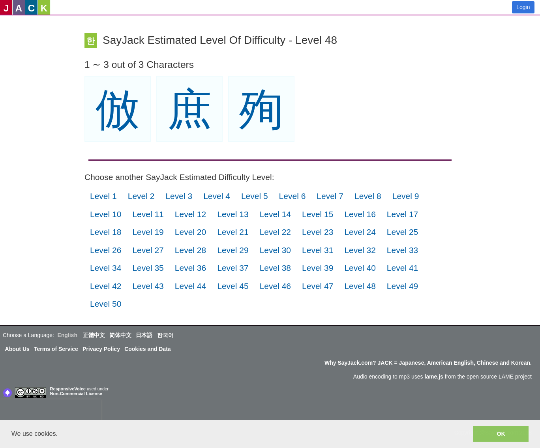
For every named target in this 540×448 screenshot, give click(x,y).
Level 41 (402, 267)
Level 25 (402, 231)
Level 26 (105, 250)
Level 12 (190, 214)
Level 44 (190, 286)
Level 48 (359, 286)
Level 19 (147, 231)
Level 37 (232, 267)
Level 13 (232, 214)
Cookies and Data (147, 349)
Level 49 (402, 286)
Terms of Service (56, 349)
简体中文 (120, 335)
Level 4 (216, 196)
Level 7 (330, 196)
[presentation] (50, 411)
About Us (17, 349)
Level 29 (232, 250)
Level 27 (147, 250)
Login (523, 7)
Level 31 (317, 250)
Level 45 (232, 286)
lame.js (433, 376)
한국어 (165, 335)
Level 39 (317, 267)
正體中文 (94, 335)
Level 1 (103, 196)
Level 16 (359, 214)
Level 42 (105, 286)
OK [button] (501, 434)
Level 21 (232, 231)
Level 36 (190, 267)
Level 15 (317, 214)
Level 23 (317, 231)
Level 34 (105, 267)
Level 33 (402, 250)
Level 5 (254, 196)
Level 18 (105, 231)
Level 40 (359, 267)
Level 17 (402, 214)
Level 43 (147, 286)
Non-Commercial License (76, 393)
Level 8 (367, 196)
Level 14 (275, 214)
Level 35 (147, 267)
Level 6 (292, 196)
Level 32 (359, 250)
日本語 (144, 335)
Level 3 (178, 196)
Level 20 (190, 231)
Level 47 (317, 286)
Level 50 (105, 303)
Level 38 (275, 267)
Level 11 (147, 214)
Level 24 (359, 231)
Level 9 (405, 196)
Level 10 (105, 214)
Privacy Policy (101, 349)
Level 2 (141, 196)
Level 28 (190, 250)
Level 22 (275, 231)
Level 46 (275, 286)
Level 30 (275, 250)
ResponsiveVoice (68, 388)
